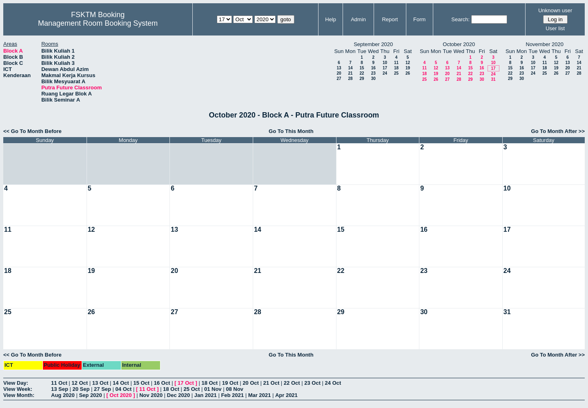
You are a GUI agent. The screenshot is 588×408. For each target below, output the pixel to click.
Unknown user (555, 10)
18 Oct (209, 383)
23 (373, 73)
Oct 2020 (120, 395)
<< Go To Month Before (32, 131)
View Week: (17, 389)
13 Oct (100, 383)
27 (338, 78)
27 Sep (102, 389)
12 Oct (79, 383)
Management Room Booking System (98, 23)
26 (407, 73)
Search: (460, 19)
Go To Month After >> (558, 131)
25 (396, 73)
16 (373, 68)
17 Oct (186, 383)
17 (385, 68)
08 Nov (234, 389)
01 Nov (213, 389)
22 (361, 73)
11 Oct (59, 383)
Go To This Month (291, 131)
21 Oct (271, 383)
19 (407, 68)
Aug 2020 (63, 395)
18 (396, 68)
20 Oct (251, 383)
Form (419, 19)
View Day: (15, 383)
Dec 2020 (178, 395)
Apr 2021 (286, 395)
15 (361, 68)
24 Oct (333, 383)
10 (385, 62)
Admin (358, 19)
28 (350, 78)
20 (338, 73)
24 (385, 73)
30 (373, 78)
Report (390, 19)
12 (407, 62)
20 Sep (81, 389)
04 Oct (124, 389)
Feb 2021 (232, 395)
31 (493, 79)
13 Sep (59, 389)
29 (361, 78)
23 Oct (312, 383)
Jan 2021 (205, 395)
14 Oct (121, 383)
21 (350, 73)
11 (396, 62)
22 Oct (292, 383)
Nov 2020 (151, 395)
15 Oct (141, 383)
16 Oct (162, 383)
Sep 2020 (90, 395)
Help (330, 19)
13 (338, 68)
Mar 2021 (259, 395)
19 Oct (230, 383)
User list (555, 28)
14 (350, 68)
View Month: (18, 395)
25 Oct (192, 389)
